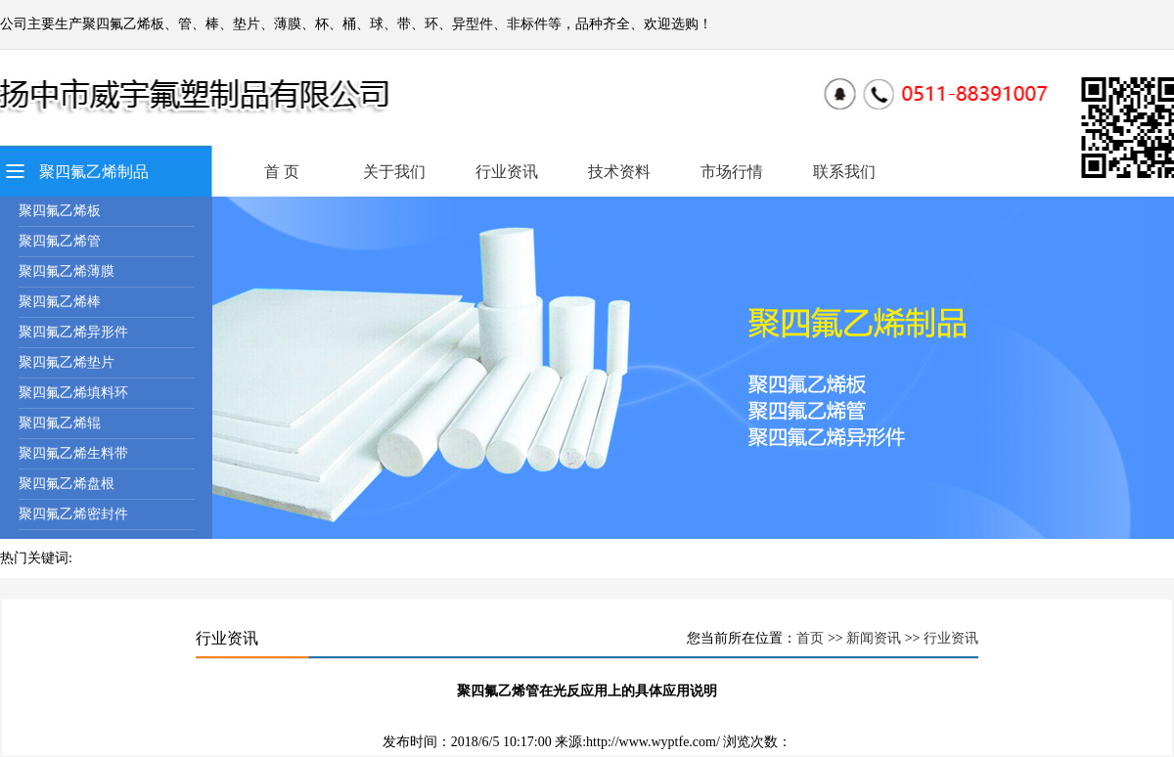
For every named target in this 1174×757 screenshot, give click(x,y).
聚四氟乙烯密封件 (73, 514)
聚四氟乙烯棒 (60, 301)
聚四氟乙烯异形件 (73, 332)
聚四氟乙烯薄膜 (66, 271)
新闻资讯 (873, 638)
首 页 (281, 171)
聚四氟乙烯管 (60, 241)
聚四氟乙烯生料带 (73, 453)
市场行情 (731, 171)
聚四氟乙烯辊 (60, 423)
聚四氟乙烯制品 (94, 171)
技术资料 (619, 171)
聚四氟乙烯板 (60, 210)
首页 (810, 638)
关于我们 (394, 171)
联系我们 (844, 171)
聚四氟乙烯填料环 (73, 392)
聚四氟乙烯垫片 (66, 362)
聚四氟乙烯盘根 (66, 483)
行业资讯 (506, 171)
